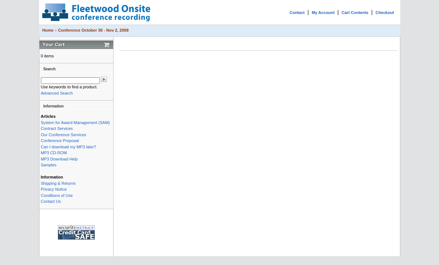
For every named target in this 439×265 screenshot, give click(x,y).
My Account (323, 12)
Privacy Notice (54, 189)
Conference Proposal (60, 140)
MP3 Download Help (59, 159)
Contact (296, 12)
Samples (49, 165)
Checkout (385, 12)
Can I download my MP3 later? (68, 147)
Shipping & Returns (58, 183)
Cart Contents (355, 12)
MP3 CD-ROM (54, 153)
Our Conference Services (64, 134)
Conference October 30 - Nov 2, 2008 (93, 30)
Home (48, 30)
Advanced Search (57, 93)
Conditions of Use (57, 195)
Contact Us (51, 201)
